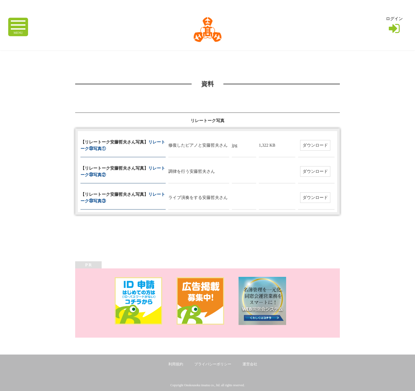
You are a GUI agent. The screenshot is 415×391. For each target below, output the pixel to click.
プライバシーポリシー (212, 364)
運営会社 (249, 364)
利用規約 (175, 364)
